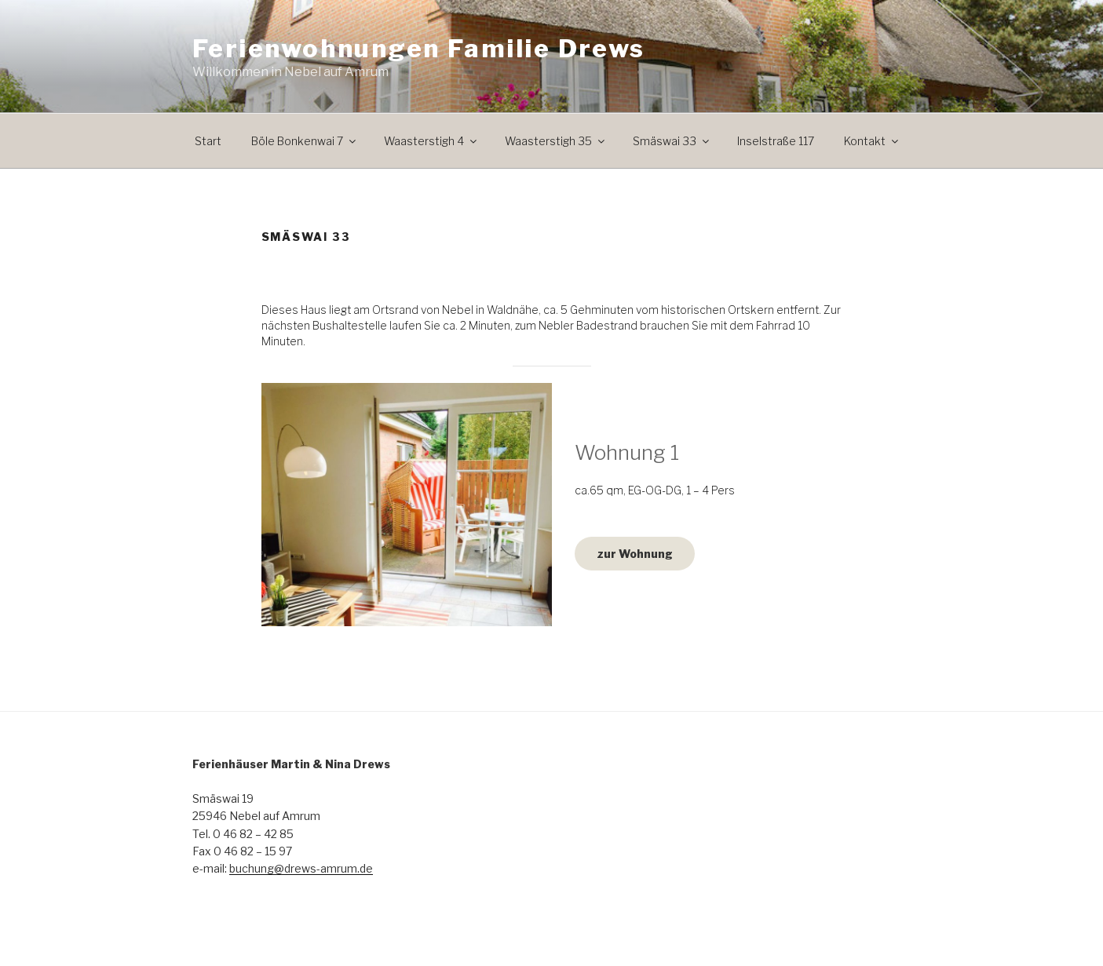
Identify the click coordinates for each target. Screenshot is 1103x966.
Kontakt (872, 141)
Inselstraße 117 (775, 141)
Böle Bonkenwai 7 (304, 141)
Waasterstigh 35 (556, 141)
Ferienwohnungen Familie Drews (418, 48)
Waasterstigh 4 (431, 141)
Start (208, 141)
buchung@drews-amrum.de (301, 868)
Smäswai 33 (672, 141)
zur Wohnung (635, 553)
